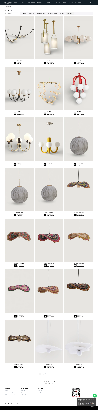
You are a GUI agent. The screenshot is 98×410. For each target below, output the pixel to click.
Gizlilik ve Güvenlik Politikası (10, 394)
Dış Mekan (23, 2)
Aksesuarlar (40, 2)
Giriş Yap (40, 390)
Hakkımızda (23, 394)
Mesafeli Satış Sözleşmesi (10, 392)
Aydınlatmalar (31, 2)
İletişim (22, 397)
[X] (11, 403)
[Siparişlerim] (91, 2)
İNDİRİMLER (71, 2)
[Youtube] (17, 403)
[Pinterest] (14, 403)
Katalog (23, 390)
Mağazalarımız (24, 392)
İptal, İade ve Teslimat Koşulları (11, 397)
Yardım (6, 390)
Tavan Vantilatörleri (57, 2)
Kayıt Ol (39, 392)
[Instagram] (8, 403)
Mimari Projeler (78, 2)
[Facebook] (5, 403)
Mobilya (16, 2)
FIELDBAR (65, 2)
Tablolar (47, 2)
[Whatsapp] (20, 403)
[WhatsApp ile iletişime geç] (95, 396)
